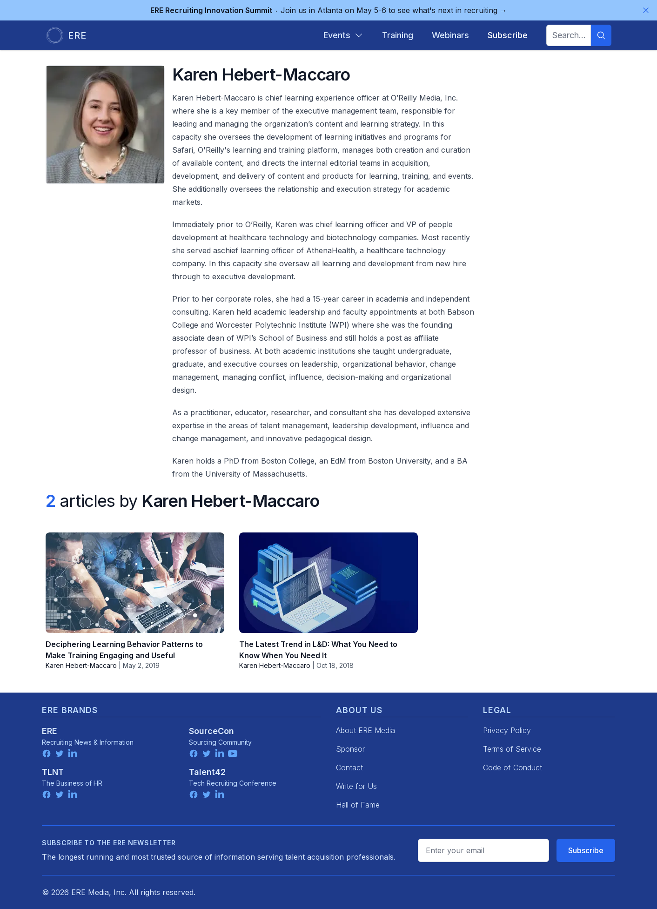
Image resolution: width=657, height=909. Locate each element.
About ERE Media (365, 730)
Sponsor (350, 749)
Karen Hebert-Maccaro (81, 665)
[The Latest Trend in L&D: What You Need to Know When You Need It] (328, 582)
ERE (49, 731)
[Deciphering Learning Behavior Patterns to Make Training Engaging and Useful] (135, 582)
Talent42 (207, 772)
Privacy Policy (507, 730)
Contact (349, 767)
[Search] (601, 35)
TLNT (53, 772)
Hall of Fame (358, 804)
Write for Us (356, 786)
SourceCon (211, 731)
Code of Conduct (512, 767)
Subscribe (585, 850)
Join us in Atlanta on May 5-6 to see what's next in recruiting (328, 10)
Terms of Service (512, 749)
